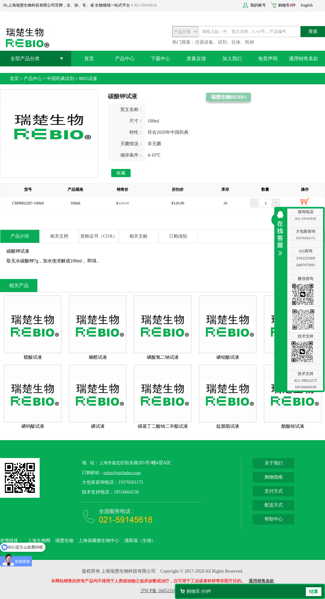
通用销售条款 (303, 58)
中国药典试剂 (60, 78)
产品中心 (125, 58)
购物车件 (287, 5)
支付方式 (274, 491)
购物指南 (274, 477)
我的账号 (258, 5)
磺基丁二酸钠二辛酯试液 (163, 426)
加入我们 (232, 58)
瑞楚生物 (64, 540)
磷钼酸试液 (227, 357)
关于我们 (274, 463)
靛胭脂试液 (227, 426)
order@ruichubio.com (122, 472)
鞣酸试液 (33, 357)
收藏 (120, 173)
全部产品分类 (25, 58)
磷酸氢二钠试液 (163, 357)
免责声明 (268, 58)
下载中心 (160, 58)
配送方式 (274, 505)
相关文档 (59, 236)
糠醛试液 (98, 357)
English (307, 5)
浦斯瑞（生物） (140, 540)
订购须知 (178, 236)
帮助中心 (274, 519)
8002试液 (88, 78)
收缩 (282, 233)
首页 (89, 58)
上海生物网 (39, 540)
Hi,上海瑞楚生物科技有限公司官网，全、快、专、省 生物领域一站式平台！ (68, 5)
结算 (313, 591)
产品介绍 (20, 236)
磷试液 (98, 426)
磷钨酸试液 (32, 426)
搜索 (313, 31)
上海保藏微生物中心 (98, 540)
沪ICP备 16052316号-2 (163, 590)
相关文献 (138, 236)
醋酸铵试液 (292, 426)
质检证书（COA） (98, 236)
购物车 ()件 (199, 591)
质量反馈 (196, 58)
